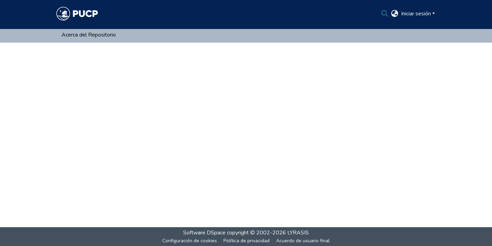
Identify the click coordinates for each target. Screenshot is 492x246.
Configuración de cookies (189, 240)
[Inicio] (77, 13)
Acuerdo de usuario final (303, 240)
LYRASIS (298, 232)
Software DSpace (204, 232)
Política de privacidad (246, 240)
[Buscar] (385, 14)
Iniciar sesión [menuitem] (416, 13)
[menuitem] (395, 14)
